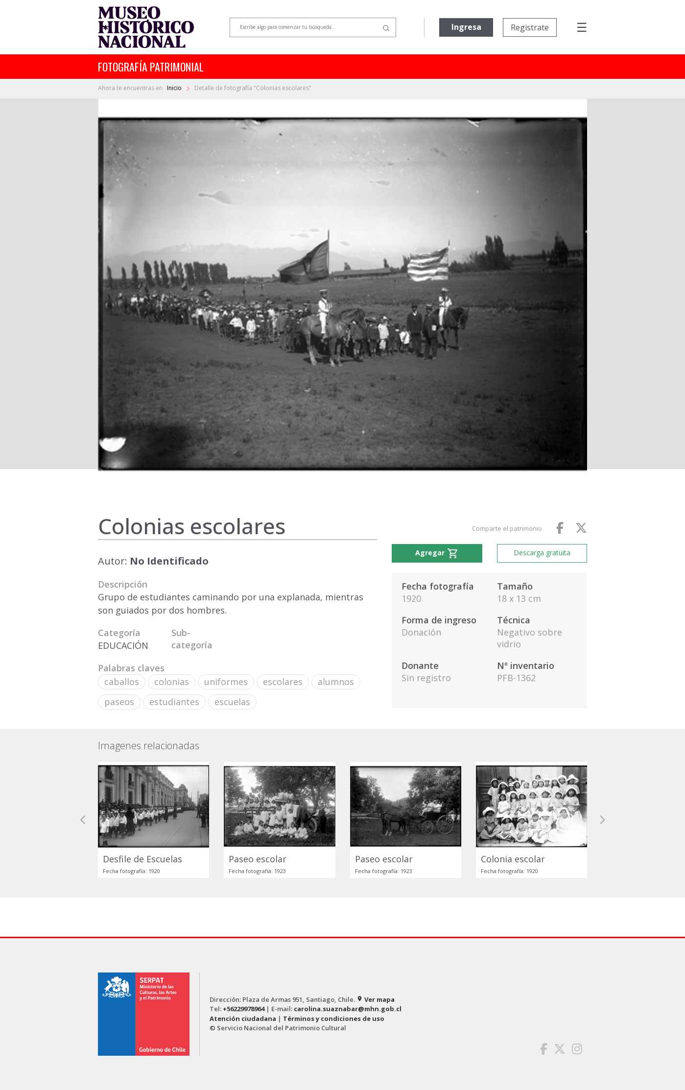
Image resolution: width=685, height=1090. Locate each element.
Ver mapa (375, 999)
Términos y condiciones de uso (333, 1018)
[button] (83, 820)
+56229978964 (243, 1008)
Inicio (175, 88)
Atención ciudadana (243, 1018)
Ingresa (466, 27)
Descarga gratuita (542, 552)
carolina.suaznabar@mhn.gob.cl (348, 1008)
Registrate (530, 27)
